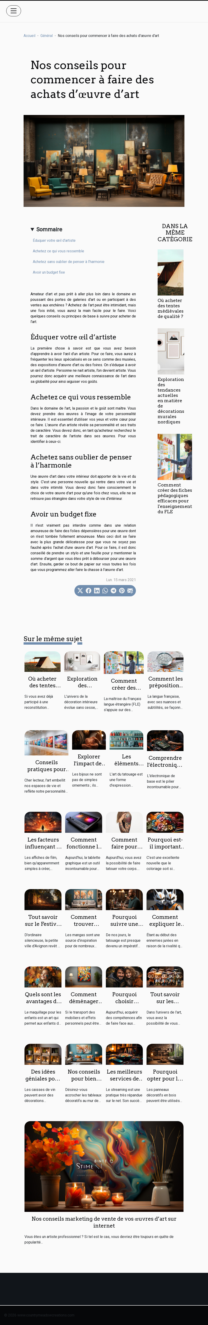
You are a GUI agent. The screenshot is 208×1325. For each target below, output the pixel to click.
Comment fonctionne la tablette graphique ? (84, 850)
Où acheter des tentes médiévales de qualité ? (171, 308)
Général (46, 35)
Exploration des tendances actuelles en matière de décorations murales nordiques (171, 401)
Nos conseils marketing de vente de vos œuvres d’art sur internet (104, 1222)
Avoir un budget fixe (49, 272)
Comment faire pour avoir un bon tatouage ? (124, 850)
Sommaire (49, 229)
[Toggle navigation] (13, 10)
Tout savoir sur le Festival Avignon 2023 (43, 924)
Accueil (29, 35)
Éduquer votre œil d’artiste (54, 240)
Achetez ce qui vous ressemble (58, 251)
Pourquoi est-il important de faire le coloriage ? (165, 850)
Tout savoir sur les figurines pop (165, 1001)
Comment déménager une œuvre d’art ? (83, 1004)
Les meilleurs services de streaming (124, 1078)
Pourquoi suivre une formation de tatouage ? (124, 927)
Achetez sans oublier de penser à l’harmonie (68, 262)
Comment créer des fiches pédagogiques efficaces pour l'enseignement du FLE (175, 498)
